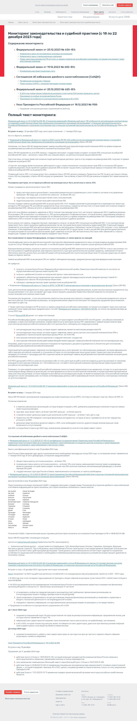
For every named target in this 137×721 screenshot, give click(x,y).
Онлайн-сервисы (124, 5)
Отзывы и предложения (64, 691)
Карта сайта (60, 705)
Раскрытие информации (80, 12)
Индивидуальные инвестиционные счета (37, 71)
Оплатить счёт (108, 5)
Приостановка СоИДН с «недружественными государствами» (46, 83)
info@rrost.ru (111, 705)
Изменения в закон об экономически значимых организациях (46, 54)
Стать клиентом (127, 12)
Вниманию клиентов (63, 695)
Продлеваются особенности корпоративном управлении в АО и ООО (49, 99)
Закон (10, 574)
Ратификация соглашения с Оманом (35, 81)
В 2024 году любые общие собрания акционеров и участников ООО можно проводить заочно (59, 93)
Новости (59, 701)
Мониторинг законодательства (44, 22)
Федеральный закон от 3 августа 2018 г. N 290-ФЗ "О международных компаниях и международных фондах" (67, 285)
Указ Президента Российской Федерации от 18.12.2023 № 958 (34, 643)
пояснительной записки (27, 542)
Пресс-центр (99, 12)
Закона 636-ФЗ (22, 315)
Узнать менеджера (90, 5)
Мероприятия (61, 698)
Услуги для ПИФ (119, 16)
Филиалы (47, 12)
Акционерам (91, 16)
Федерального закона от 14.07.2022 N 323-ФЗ (78, 309)
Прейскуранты (61, 12)
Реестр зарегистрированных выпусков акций (51, 5)
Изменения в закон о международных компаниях (41, 56)
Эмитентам (64, 16)
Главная (11, 22)
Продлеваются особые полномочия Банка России (41, 96)
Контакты (112, 12)
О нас (37, 12)
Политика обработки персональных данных (69, 714)
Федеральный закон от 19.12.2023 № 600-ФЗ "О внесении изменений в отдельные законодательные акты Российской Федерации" (63, 386)
